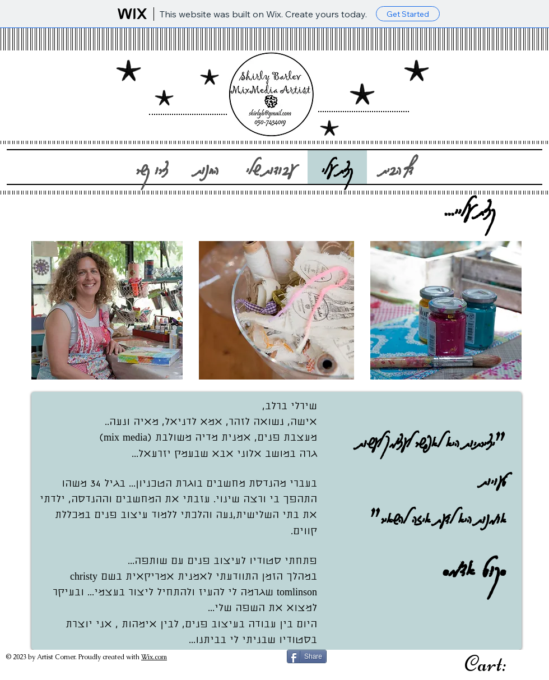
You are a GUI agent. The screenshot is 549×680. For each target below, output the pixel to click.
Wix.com (154, 657)
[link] (498, 663)
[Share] (307, 656)
